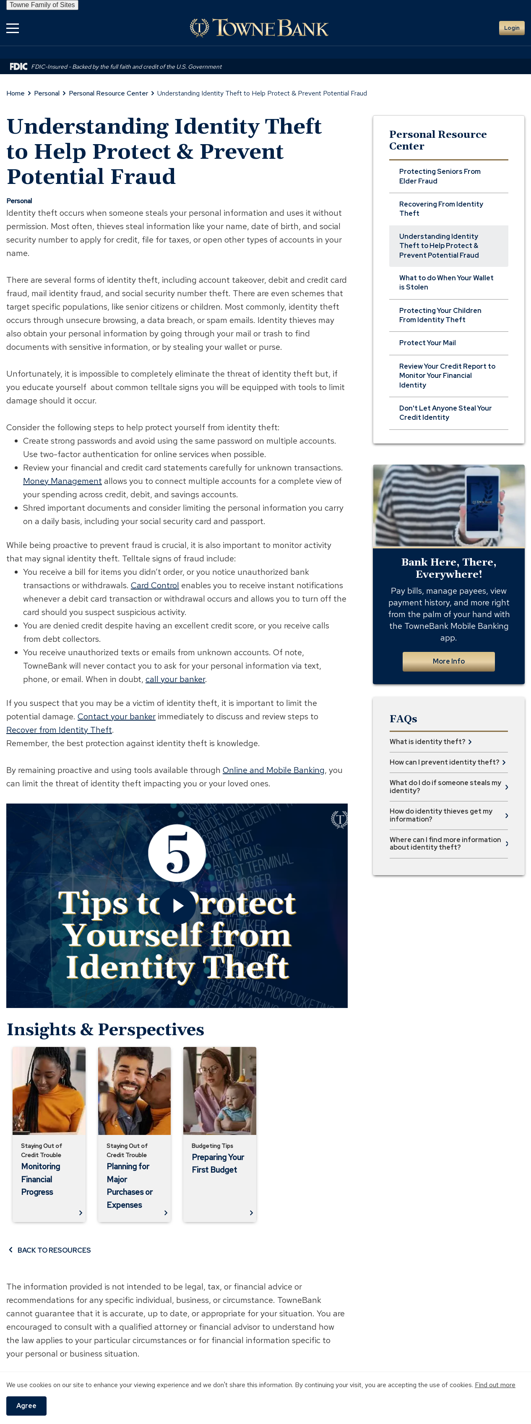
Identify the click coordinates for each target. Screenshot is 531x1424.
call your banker (175, 679)
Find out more (495, 1384)
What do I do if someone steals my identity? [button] (445, 786)
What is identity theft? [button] (428, 741)
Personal (47, 93)
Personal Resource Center (108, 93)
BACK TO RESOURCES (48, 1250)
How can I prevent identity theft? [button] (445, 762)
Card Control (155, 585)
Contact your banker (117, 716)
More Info (449, 661)
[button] (12, 28)
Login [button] (512, 27)
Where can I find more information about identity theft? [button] (445, 843)
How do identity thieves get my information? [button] (441, 815)
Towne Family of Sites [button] (42, 4)
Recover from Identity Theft (59, 729)
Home (15, 93)
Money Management (62, 481)
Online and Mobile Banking (274, 770)
